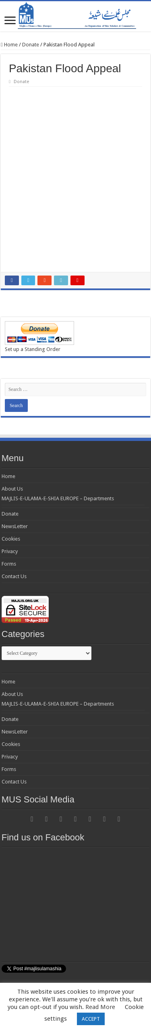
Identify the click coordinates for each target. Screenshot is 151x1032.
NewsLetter (15, 526)
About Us (12, 489)
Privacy (10, 551)
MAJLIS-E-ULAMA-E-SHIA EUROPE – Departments (58, 498)
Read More (100, 1007)
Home (9, 45)
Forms (9, 564)
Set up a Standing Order (32, 349)
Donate (30, 45)
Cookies (11, 539)
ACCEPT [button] (91, 1019)
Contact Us (14, 576)
